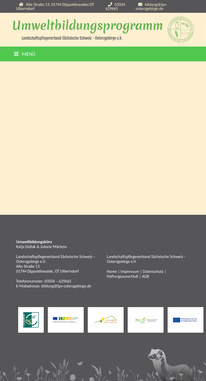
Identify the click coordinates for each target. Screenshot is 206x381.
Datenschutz (153, 271)
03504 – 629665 (58, 281)
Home (112, 271)
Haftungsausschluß (122, 276)
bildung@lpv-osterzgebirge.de (151, 6)
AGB (145, 276)
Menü (24, 54)
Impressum (130, 271)
